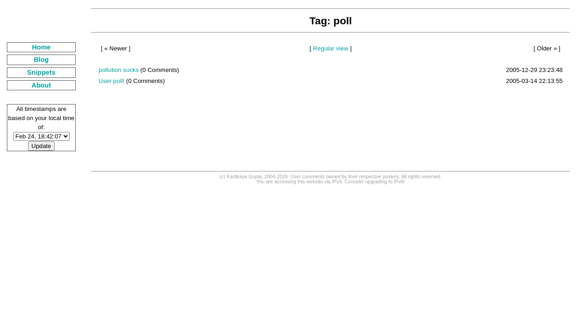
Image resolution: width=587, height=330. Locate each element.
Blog (41, 59)
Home (41, 47)
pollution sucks (118, 69)
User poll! (111, 80)
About (41, 85)
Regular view (330, 48)
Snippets (41, 72)
